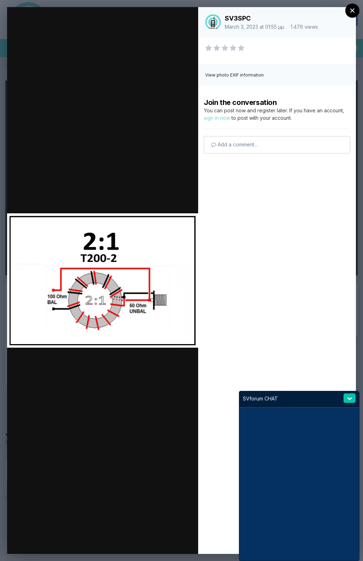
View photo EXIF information (234, 75)
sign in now (217, 118)
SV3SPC (238, 18)
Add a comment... (234, 144)
